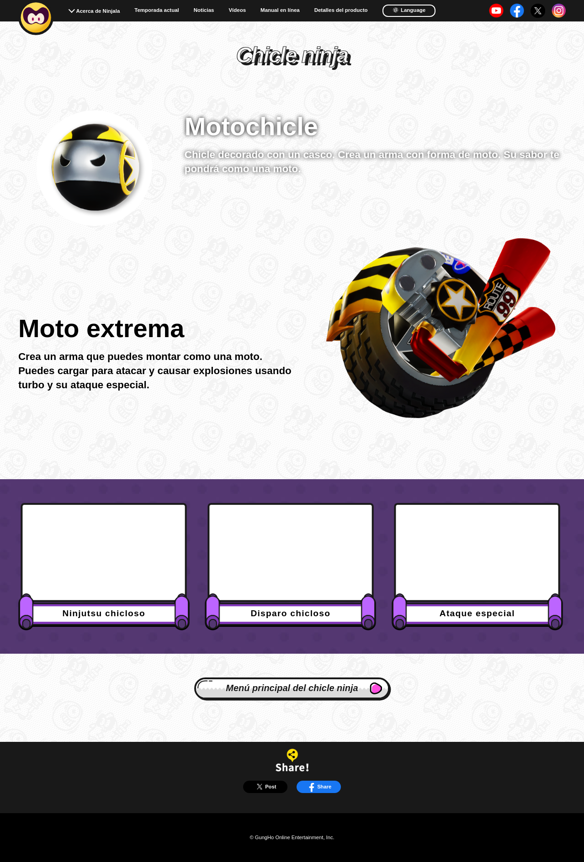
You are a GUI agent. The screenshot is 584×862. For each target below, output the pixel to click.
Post (265, 786)
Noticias (204, 10)
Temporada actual (156, 10)
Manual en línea (280, 10)
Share (318, 786)
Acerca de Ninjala (98, 11)
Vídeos (237, 10)
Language (409, 10)
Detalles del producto (341, 10)
